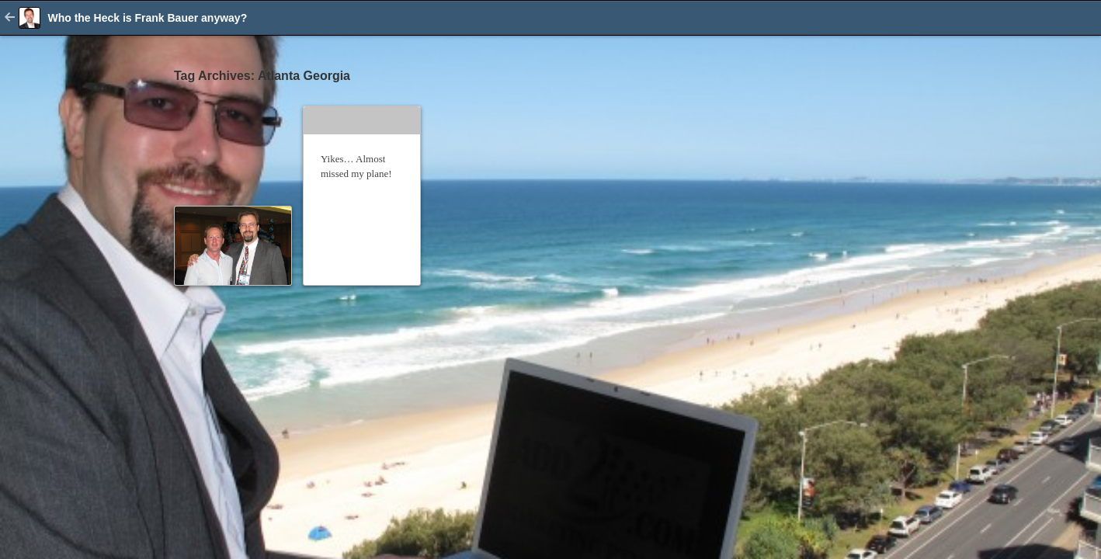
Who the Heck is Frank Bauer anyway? (147, 18)
